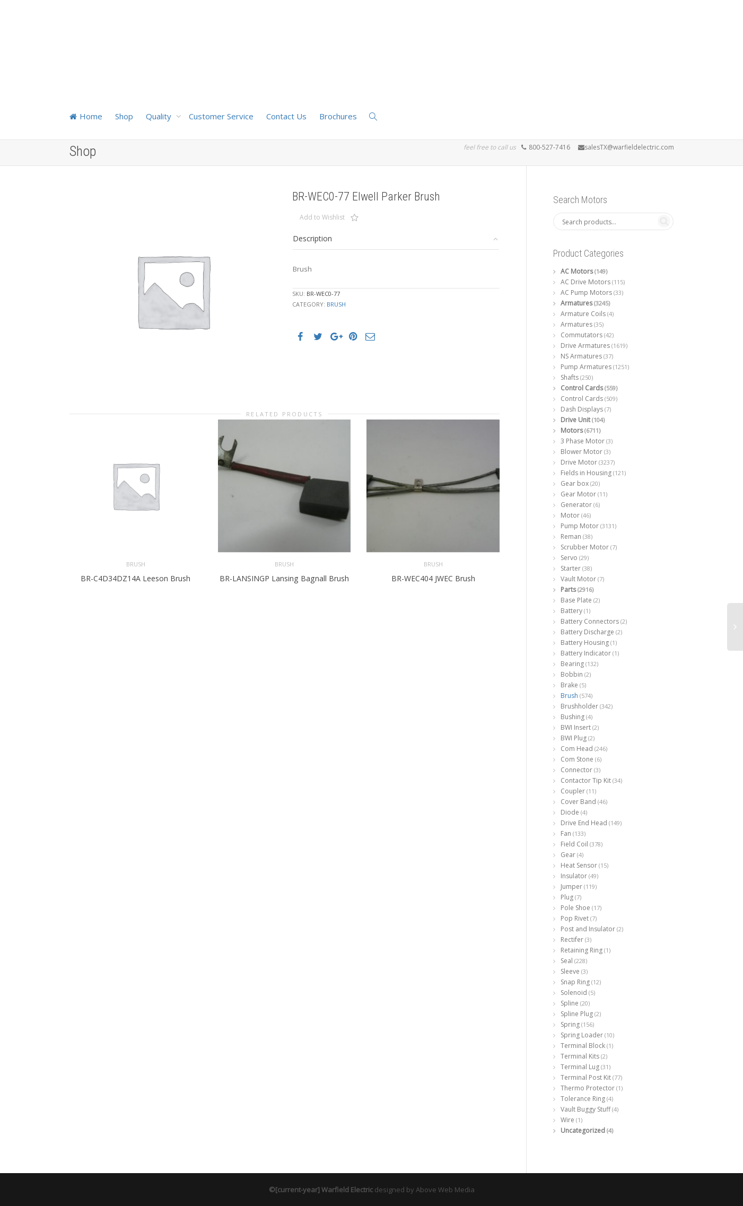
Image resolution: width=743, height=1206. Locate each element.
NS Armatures (581, 356)
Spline (570, 1003)
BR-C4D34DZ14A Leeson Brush (136, 557)
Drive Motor (579, 462)
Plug (567, 897)
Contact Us (286, 116)
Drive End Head (584, 822)
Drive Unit (575, 419)
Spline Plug (577, 1013)
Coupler (573, 791)
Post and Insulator (588, 928)
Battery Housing (585, 642)
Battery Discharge (587, 631)
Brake (569, 684)
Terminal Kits (580, 1056)
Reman (571, 536)
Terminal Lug (580, 1066)
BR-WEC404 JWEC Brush (433, 557)
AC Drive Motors (585, 281)
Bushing (572, 716)
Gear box (575, 483)
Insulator (574, 875)
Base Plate (576, 600)
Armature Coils (583, 313)
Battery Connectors (590, 621)
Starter (571, 568)
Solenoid (574, 992)
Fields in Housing (586, 472)
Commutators (581, 334)
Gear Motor (578, 494)
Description (312, 238)
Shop (124, 116)
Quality (159, 116)
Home (85, 116)
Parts (568, 589)
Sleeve (570, 971)
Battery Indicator (586, 653)
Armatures (576, 303)
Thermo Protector (588, 1088)
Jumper (571, 886)
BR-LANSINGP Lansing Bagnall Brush (284, 557)
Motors (572, 430)
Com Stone (577, 759)
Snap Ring (575, 981)
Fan (566, 833)
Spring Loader (582, 1034)
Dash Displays (582, 409)
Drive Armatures (585, 345)
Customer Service (221, 116)
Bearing (572, 663)
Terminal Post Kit (586, 1077)
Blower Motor (581, 451)
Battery (571, 610)
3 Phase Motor (583, 440)
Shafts (570, 377)
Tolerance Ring (583, 1098)
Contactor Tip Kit (586, 780)
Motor (570, 515)
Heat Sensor (579, 865)
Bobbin (572, 674)
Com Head (577, 748)
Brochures (338, 116)
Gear (568, 854)
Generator (576, 504)
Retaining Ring (581, 950)
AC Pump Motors (586, 292)
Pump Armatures (586, 366)
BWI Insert (576, 727)
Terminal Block (583, 1045)
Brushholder (579, 706)
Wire (567, 1119)
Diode (570, 812)
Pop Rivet (575, 918)
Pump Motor (580, 525)
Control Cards (582, 387)
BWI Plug (574, 737)
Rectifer (572, 939)
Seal (567, 960)
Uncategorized (583, 1130)
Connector (576, 769)
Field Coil (574, 844)
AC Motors (577, 271)
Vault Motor (578, 578)
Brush (336, 304)
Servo (569, 557)
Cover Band (578, 801)
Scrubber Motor (585, 547)
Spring (570, 1024)
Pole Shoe (575, 907)
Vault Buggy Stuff (585, 1109)
